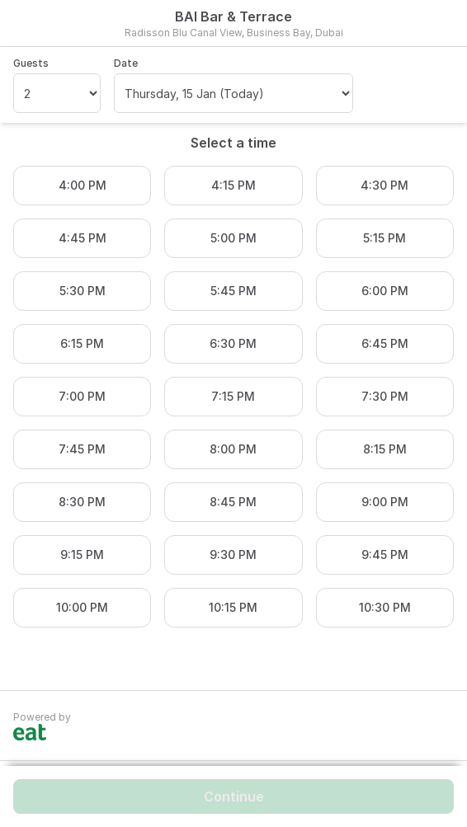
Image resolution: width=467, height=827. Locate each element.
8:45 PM (233, 502)
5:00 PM (233, 238)
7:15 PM (233, 396)
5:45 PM (233, 291)
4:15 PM (233, 185)
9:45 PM (384, 554)
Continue (234, 796)
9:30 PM (233, 554)
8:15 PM (385, 449)
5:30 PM (82, 291)
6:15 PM (82, 343)
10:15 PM (233, 607)
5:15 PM (384, 238)
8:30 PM (82, 502)
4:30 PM (384, 185)
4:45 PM (82, 238)
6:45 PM (384, 343)
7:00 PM (82, 396)
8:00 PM (233, 449)
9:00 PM (384, 502)
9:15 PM (82, 554)
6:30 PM (233, 343)
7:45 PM (82, 449)
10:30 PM (385, 607)
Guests (31, 63)
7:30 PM (384, 396)
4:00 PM (82, 185)
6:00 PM (384, 291)
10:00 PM (82, 607)
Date (126, 63)
